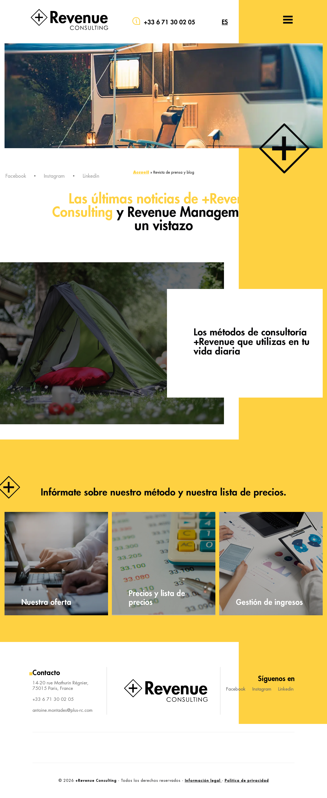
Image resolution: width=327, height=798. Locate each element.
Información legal (203, 780)
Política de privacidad (247, 780)
